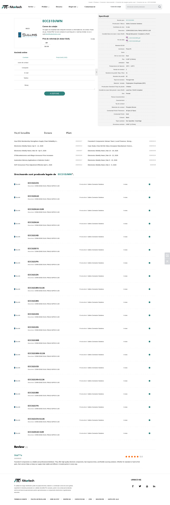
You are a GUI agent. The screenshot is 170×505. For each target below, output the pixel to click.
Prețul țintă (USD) (61, 57)
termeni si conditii (20, 499)
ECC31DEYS (33, 249)
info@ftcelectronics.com (53, 34)
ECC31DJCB (33, 366)
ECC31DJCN (33, 183)
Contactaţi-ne (80, 499)
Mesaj (26, 85)
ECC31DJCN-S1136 (36, 419)
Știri (90, 499)
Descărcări (100, 499)
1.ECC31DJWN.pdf (134, 38)
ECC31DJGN (33, 314)
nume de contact (23, 62)
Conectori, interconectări (107, 2)
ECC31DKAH (33, 222)
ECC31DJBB (33, 393)
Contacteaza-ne (90, 7)
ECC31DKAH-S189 (36, 209)
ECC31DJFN (33, 262)
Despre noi (73, 7)
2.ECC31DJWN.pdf (134, 41)
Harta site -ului (113, 499)
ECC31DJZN (33, 275)
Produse (96, 2)
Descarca (59, 7)
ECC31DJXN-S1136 (36, 380)
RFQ (149, 184)
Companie (25, 68)
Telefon (26, 78)
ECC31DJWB (33, 340)
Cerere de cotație (117, 6)
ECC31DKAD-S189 (36, 432)
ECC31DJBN (33, 301)
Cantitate (25, 57)
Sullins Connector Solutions (134, 23)
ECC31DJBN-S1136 (36, 288)
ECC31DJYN (33, 406)
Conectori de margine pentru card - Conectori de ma (131, 2)
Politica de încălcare (38, 499)
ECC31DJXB (33, 235)
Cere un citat (54, 499)
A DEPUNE (54, 94)
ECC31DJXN (33, 327)
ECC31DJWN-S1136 (36, 353)
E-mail (26, 73)
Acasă (90, 2)
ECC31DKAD (33, 196)
